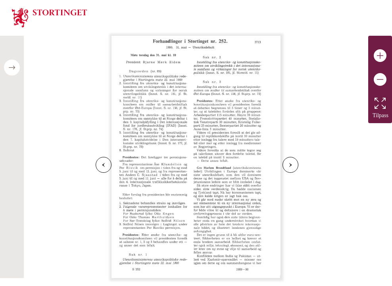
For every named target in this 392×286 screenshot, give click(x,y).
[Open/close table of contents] (12, 67)
